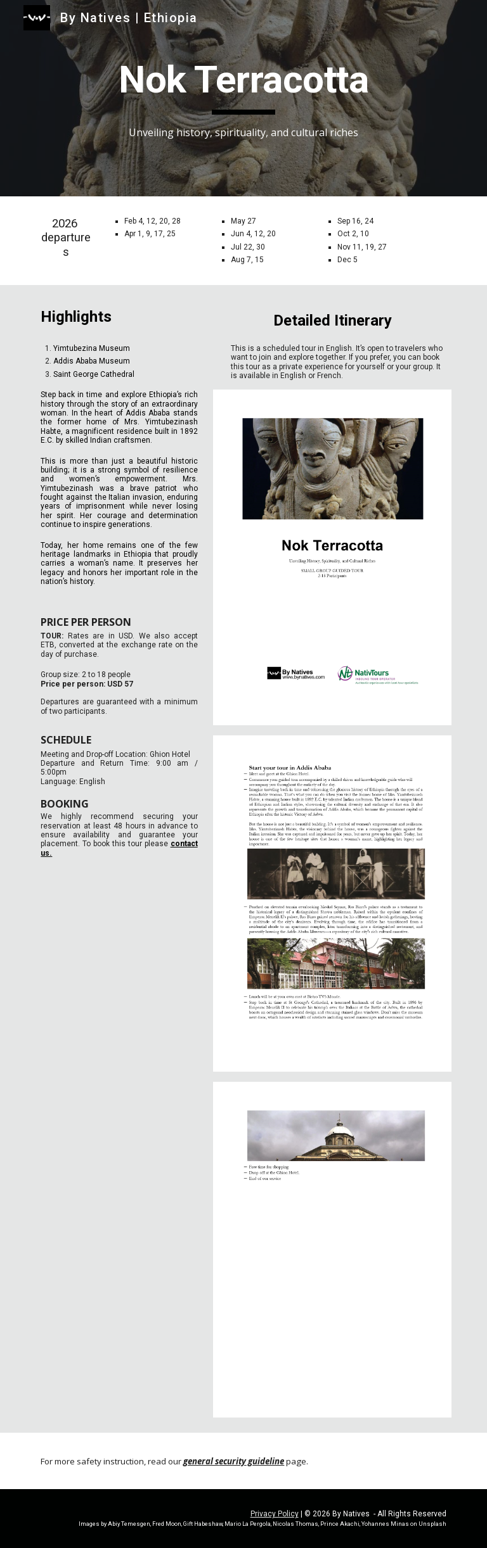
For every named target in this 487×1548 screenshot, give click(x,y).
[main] (243, 98)
